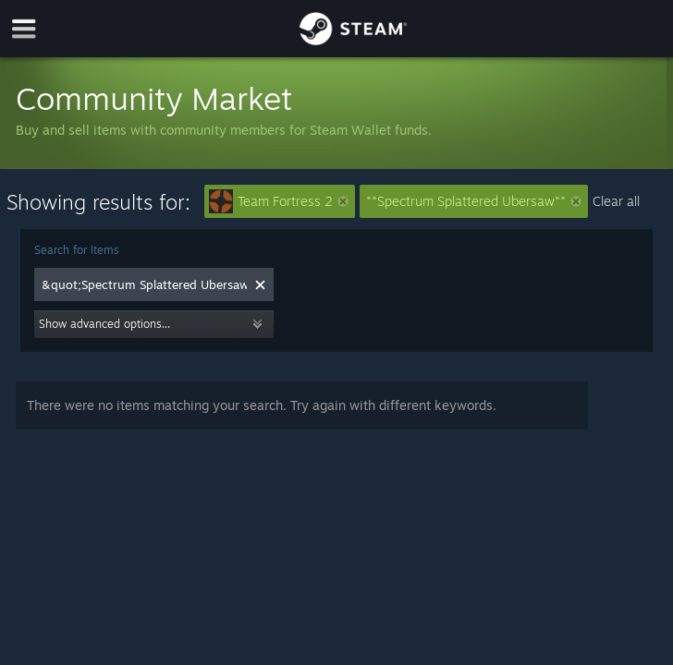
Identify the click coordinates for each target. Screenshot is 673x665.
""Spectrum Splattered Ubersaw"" (473, 201)
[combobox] (144, 284)
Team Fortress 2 (279, 201)
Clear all (616, 201)
